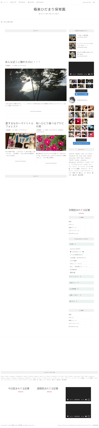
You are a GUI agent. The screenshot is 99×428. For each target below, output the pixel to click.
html (80, 156)
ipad (84, 156)
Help (6, 376)
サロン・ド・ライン (76, 263)
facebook (72, 156)
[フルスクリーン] (92, 74)
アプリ (39, 378)
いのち (87, 162)
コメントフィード (74, 230)
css (86, 153)
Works (25, 376)
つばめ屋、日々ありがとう (78, 257)
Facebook (22, 2)
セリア (75, 166)
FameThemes (71, 425)
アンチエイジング (76, 164)
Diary (2, 376)
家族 (74, 173)
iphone (89, 156)
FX (77, 156)
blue (82, 153)
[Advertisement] (36, 46)
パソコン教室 (80, 378)
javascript (72, 158)
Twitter (13, 2)
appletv (77, 153)
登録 (70, 221)
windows (84, 160)
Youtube (31, 2)
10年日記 (8, 65)
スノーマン (61, 378)
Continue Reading (35, 111)
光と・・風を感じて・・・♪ (78, 266)
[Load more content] (81, 90)
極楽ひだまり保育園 (49, 9)
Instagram (40, 2)
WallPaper (19, 376)
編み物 (75, 175)
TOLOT (71, 160)
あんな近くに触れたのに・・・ (23, 61)
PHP (78, 158)
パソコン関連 (75, 168)
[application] (81, 69)
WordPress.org (73, 233)
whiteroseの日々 (75, 249)
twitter (77, 160)
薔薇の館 (72, 272)
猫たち (53, 379)
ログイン (71, 224)
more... (81, 38)
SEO (82, 158)
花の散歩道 (73, 269)
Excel (90, 153)
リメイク (77, 170)
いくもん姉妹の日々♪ (76, 254)
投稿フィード (73, 227)
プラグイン (84, 168)
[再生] (71, 74)
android (71, 153)
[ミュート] (89, 74)
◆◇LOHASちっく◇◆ (77, 251)
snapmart (88, 158)
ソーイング (81, 166)
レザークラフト (85, 170)
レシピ (30, 379)
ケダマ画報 (73, 260)
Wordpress (72, 162)
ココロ (85, 164)
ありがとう (80, 162)
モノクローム (8, 379)
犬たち (89, 173)
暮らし (81, 173)
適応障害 (80, 175)
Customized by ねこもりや (83, 425)
